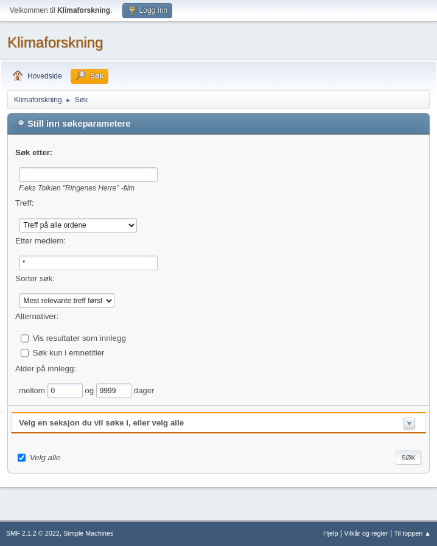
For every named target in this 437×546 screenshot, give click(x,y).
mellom (33, 389)
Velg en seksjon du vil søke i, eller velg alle (101, 422)
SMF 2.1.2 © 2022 (33, 533)
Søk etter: (33, 152)
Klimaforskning (55, 42)
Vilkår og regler (366, 533)
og (90, 389)
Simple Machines (88, 533)
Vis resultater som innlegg (79, 337)
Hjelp (330, 533)
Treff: (24, 203)
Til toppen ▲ (412, 533)
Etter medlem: (40, 240)
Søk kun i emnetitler (69, 352)
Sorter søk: (35, 278)
